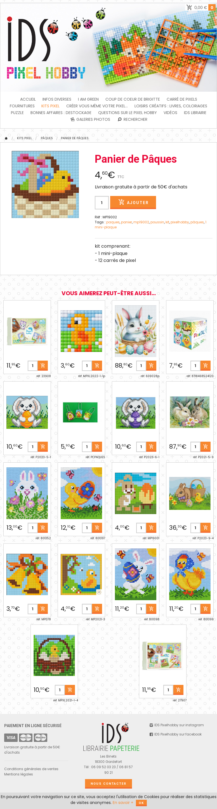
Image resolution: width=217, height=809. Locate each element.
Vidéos (170, 112)
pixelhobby (180, 222)
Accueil (28, 99)
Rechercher (132, 119)
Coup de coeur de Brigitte (132, 99)
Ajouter (133, 202)
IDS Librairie (195, 112)
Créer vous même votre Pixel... (97, 106)
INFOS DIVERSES (57, 99)
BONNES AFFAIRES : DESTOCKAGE (60, 112)
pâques (197, 222)
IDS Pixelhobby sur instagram (176, 725)
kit (167, 222)
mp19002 (141, 222)
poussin (157, 222)
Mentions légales (18, 774)
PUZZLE (17, 112)
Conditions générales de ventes (31, 769)
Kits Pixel (50, 106)
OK (141, 803)
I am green (88, 99)
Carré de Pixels (182, 99)
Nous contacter (108, 784)
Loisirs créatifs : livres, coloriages (171, 106)
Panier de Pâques (75, 138)
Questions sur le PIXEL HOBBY (127, 112)
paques (113, 222)
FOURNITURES (22, 106)
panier (126, 222)
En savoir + (123, 802)
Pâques (47, 138)
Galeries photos (90, 119)
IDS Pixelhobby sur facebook (175, 734)
